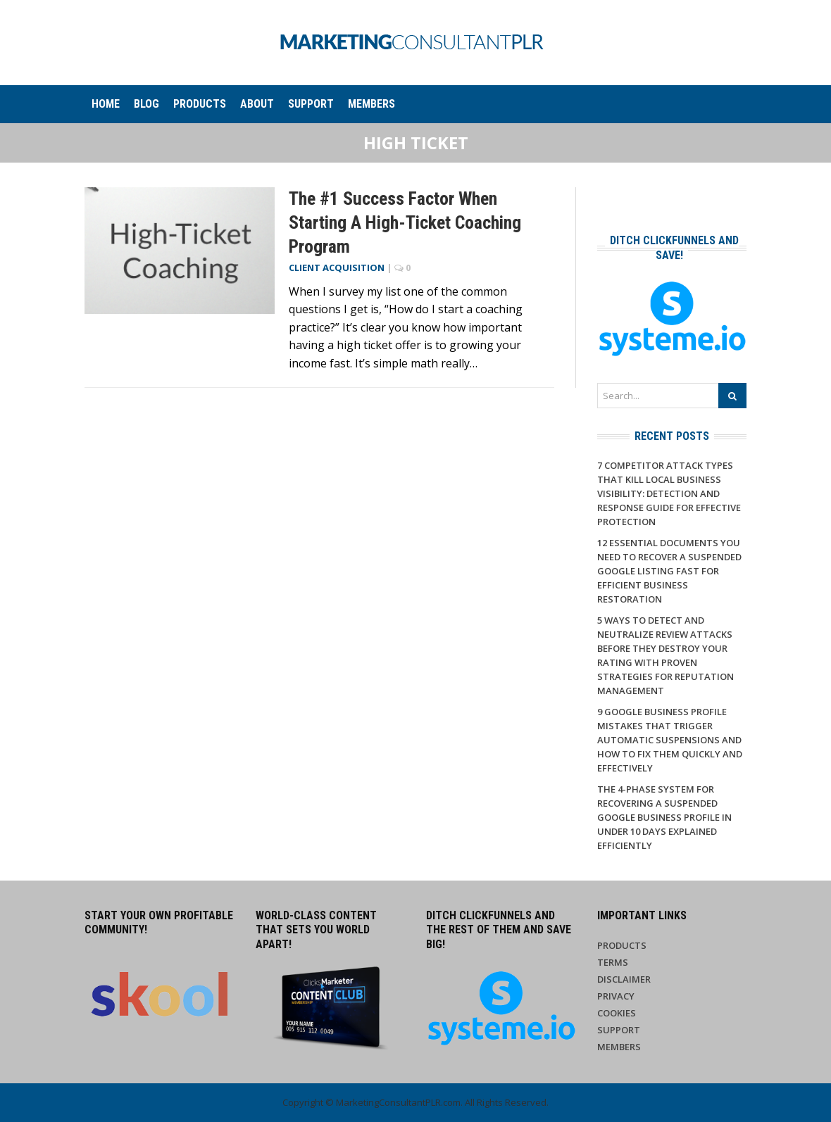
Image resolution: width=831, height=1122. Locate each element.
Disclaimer (624, 979)
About (257, 104)
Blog (146, 104)
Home (106, 104)
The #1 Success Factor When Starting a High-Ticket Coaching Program (405, 222)
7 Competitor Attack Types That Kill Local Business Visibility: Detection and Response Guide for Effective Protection (669, 493)
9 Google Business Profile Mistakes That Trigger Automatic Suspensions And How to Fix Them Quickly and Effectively (669, 739)
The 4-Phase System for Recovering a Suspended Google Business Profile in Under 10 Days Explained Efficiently (664, 817)
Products (199, 104)
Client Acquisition (337, 267)
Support (311, 104)
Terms (612, 962)
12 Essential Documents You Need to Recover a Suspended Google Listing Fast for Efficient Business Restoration (669, 570)
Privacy (616, 996)
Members (371, 104)
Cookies (616, 1013)
